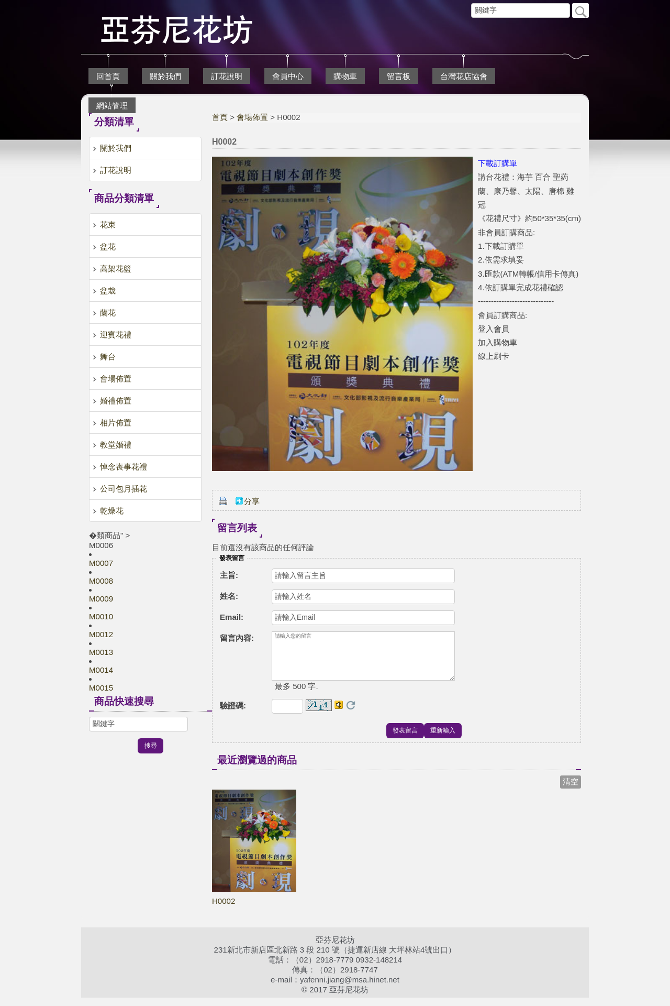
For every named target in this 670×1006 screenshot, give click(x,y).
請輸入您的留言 (363, 660)
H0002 (223, 909)
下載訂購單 (497, 163)
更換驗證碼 (350, 713)
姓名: (229, 596)
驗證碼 (233, 713)
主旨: (229, 575)
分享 (252, 501)
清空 (570, 789)
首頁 (220, 117)
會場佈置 (252, 117)
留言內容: (237, 637)
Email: (231, 617)
